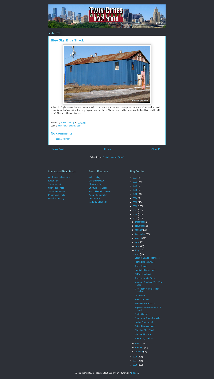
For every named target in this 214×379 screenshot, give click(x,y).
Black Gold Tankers (144, 334)
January (139, 351)
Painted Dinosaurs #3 (145, 303)
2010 (135, 214)
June (137, 246)
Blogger (134, 373)
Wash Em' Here (142, 299)
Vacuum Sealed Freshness (147, 258)
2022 (135, 182)
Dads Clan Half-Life (98, 202)
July (137, 242)
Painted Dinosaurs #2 (145, 326)
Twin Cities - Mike (56, 191)
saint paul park (74, 126)
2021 (135, 186)
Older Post (157, 149)
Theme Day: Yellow (144, 338)
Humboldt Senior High (145, 270)
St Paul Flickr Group (98, 188)
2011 (135, 210)
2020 (135, 190)
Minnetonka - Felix (56, 195)
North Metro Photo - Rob (59, 177)
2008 (135, 357)
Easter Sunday (141, 314)
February (139, 347)
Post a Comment (62, 139)
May (137, 250)
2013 (135, 202)
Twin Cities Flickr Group (100, 191)
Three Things (141, 266)
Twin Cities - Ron (56, 184)
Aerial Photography (98, 195)
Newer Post (57, 149)
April (137, 254)
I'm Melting (140, 295)
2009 (135, 218)
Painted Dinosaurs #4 (145, 262)
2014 (135, 198)
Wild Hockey (94, 177)
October (139, 230)
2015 (135, 194)
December (140, 222)
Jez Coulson (94, 198)
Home (107, 149)
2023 (135, 178)
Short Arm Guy (96, 184)
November (140, 226)
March (138, 343)
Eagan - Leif (54, 181)
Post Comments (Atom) (113, 157)
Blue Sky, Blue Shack (145, 330)
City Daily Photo (96, 181)
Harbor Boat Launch (144, 322)
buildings (62, 126)
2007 (135, 361)
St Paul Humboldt (143, 274)
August (138, 238)
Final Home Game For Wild (147, 318)
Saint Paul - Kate (56, 188)
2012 (135, 206)
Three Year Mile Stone (145, 278)
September (140, 234)
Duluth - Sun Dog (56, 198)
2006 (135, 365)
